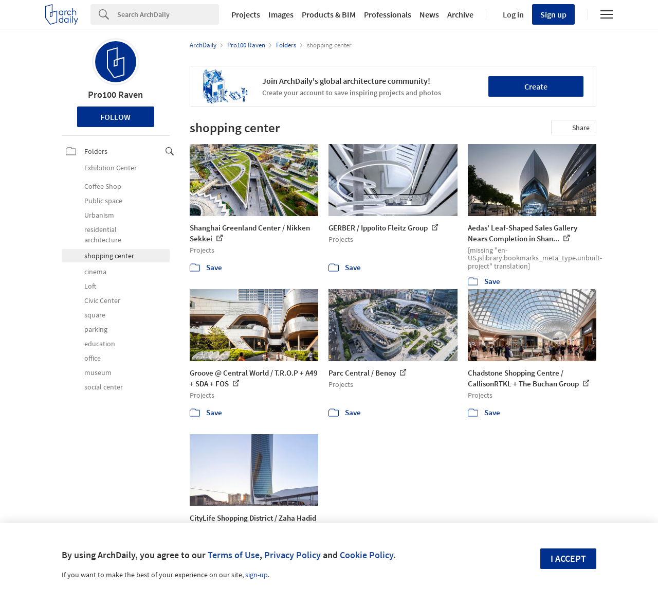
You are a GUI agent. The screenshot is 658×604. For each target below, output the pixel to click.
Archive (460, 14)
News (429, 14)
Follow (115, 117)
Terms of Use (234, 555)
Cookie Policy (366, 555)
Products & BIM (329, 14)
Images (281, 14)
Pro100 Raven (115, 94)
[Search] (168, 14)
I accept (568, 558)
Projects (245, 14)
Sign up (553, 14)
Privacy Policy (292, 555)
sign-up (256, 574)
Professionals (387, 14)
